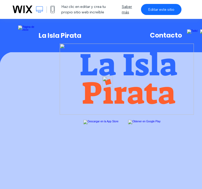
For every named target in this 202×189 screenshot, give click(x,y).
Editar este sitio (161, 9)
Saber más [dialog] (127, 9)
